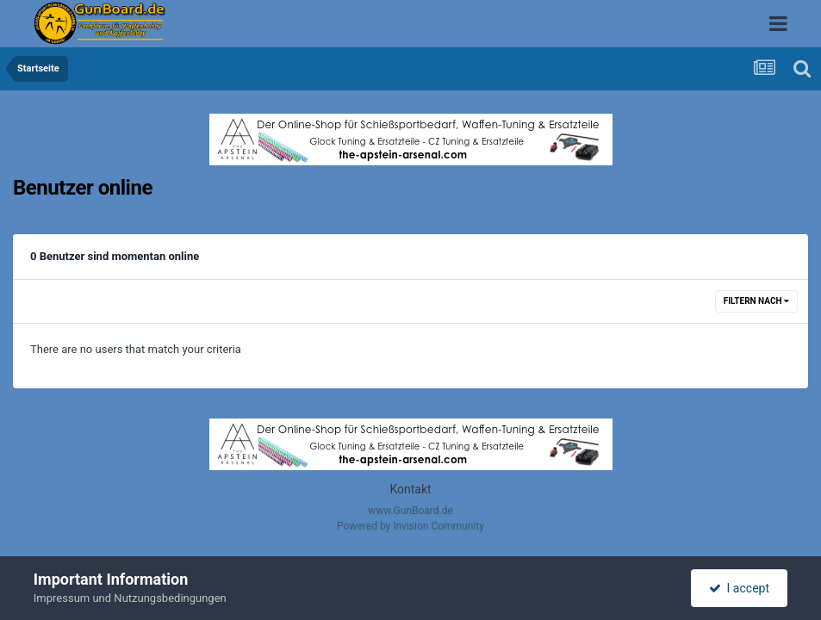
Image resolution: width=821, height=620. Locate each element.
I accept (739, 588)
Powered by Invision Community (410, 526)
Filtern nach (756, 301)
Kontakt (410, 489)
